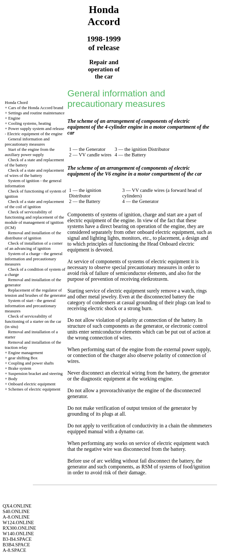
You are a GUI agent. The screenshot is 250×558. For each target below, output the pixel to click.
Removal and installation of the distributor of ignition (33, 235)
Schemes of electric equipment (34, 389)
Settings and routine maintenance (36, 112)
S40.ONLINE (16, 511)
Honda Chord (16, 102)
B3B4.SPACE (16, 544)
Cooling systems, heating (29, 123)
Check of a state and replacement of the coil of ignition (34, 204)
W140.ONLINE (18, 533)
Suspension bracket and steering (35, 373)
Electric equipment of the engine (34, 133)
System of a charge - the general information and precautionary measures (33, 258)
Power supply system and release (36, 128)
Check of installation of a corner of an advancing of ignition (34, 246)
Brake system (19, 368)
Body (12, 378)
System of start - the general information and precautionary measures (30, 305)
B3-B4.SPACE (17, 539)
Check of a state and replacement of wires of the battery (34, 173)
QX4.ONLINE (17, 505)
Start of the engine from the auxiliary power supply (30, 152)
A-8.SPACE (14, 550)
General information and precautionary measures (27, 141)
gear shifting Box (22, 357)
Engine (14, 118)
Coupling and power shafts (31, 363)
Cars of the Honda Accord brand (35, 107)
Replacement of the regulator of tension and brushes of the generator (35, 293)
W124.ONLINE (18, 522)
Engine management (25, 352)
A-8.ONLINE (16, 517)
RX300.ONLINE (19, 528)
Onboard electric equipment (31, 383)
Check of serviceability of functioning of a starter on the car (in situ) (33, 321)
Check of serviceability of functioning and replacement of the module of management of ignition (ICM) (34, 219)
